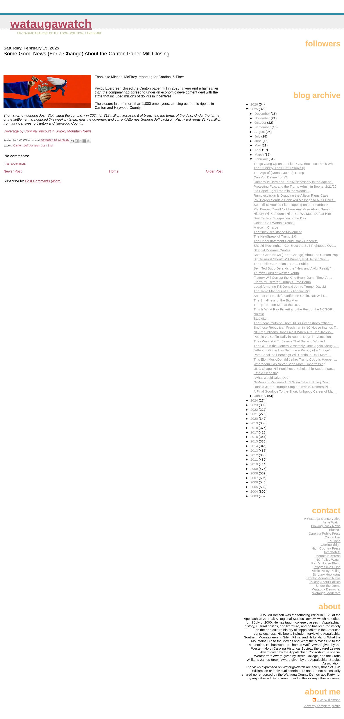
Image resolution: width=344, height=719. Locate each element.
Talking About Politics (324, 582)
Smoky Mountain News (323, 578)
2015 (255, 441)
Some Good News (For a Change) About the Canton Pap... (297, 255)
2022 (255, 409)
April (258, 150)
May (258, 145)
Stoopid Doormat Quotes (272, 250)
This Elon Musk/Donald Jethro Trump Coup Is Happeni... (295, 359)
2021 (255, 414)
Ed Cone (334, 541)
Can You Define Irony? (270, 177)
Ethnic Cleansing (266, 373)
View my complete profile (321, 706)
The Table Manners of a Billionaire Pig (282, 291)
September (263, 127)
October (260, 122)
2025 (255, 109)
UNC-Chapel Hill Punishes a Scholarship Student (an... (294, 368)
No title (259, 314)
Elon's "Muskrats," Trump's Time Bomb (282, 282)
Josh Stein (47, 145)
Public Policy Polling (325, 571)
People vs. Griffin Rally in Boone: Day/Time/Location (292, 336)
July (257, 136)
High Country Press (326, 548)
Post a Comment (15, 163)
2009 (255, 469)
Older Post (214, 171)
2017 (255, 432)
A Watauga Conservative (322, 518)
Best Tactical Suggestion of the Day (280, 218)
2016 (255, 437)
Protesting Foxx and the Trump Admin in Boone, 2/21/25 (295, 186)
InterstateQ (332, 552)
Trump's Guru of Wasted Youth (276, 273)
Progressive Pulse (327, 567)
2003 (255, 496)
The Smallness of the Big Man (276, 300)
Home (113, 171)
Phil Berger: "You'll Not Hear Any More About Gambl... (293, 209)
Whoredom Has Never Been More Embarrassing (289, 364)
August (260, 132)
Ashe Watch (331, 522)
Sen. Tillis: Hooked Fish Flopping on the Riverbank (291, 204)
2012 (255, 455)
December (262, 113)
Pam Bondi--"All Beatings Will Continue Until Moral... (292, 355)
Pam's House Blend (325, 563)
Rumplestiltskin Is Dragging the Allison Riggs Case (291, 195)
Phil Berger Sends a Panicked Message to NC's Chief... (295, 200)
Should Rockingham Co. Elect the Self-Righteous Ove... (295, 245)
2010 (255, 464)
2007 (255, 478)
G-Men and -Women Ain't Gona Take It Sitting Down (292, 382)
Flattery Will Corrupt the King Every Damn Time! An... (293, 277)
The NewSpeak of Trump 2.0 (275, 236)
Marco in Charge (266, 227)
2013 (255, 450)
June (258, 141)
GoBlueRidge (330, 544)
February (261, 159)
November (262, 118)
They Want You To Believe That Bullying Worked (289, 341)
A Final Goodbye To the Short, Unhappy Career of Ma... (294, 391)
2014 (255, 446)
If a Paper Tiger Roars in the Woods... (281, 191)
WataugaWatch (51, 23)
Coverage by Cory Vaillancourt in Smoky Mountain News (47, 131)
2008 (255, 473)
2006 (255, 482)
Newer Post (13, 171)
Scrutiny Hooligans (326, 574)
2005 (255, 487)
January (260, 396)
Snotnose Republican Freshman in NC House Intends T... (296, 327)
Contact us (332, 537)
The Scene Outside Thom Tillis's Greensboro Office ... (293, 323)
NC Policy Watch (328, 559)
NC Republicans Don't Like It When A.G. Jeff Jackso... (293, 332)
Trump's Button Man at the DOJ (277, 305)
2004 (255, 491)
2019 (255, 423)
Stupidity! (260, 318)
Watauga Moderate (326, 593)
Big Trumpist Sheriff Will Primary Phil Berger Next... (291, 259)
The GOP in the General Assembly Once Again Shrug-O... (296, 346)
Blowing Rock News (325, 526)
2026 (255, 104)
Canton (17, 145)
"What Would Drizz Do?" (272, 377)
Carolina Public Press (324, 533)
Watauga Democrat (326, 589)
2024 (255, 400)
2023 (255, 405)
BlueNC (334, 530)
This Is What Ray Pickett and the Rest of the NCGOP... (294, 309)
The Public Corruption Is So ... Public (281, 264)
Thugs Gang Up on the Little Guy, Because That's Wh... (294, 164)
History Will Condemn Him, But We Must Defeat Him (292, 213)
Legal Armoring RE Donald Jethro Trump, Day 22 (290, 286)
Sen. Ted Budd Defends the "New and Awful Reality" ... (294, 268)
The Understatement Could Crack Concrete (286, 241)
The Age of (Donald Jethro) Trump (279, 172)
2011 (255, 459)
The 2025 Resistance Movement (278, 232)
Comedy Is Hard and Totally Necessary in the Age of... (293, 182)
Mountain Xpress (327, 556)
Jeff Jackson (31, 145)
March (259, 154)
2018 (255, 428)
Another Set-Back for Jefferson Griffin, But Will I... (290, 296)
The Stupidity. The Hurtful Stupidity (279, 168)
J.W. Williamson (328, 700)
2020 (255, 418)
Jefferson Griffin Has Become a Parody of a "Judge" (292, 350)
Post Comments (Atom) (43, 181)
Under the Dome (328, 585)
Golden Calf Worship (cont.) (274, 223)
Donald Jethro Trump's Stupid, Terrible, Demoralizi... (292, 387)
